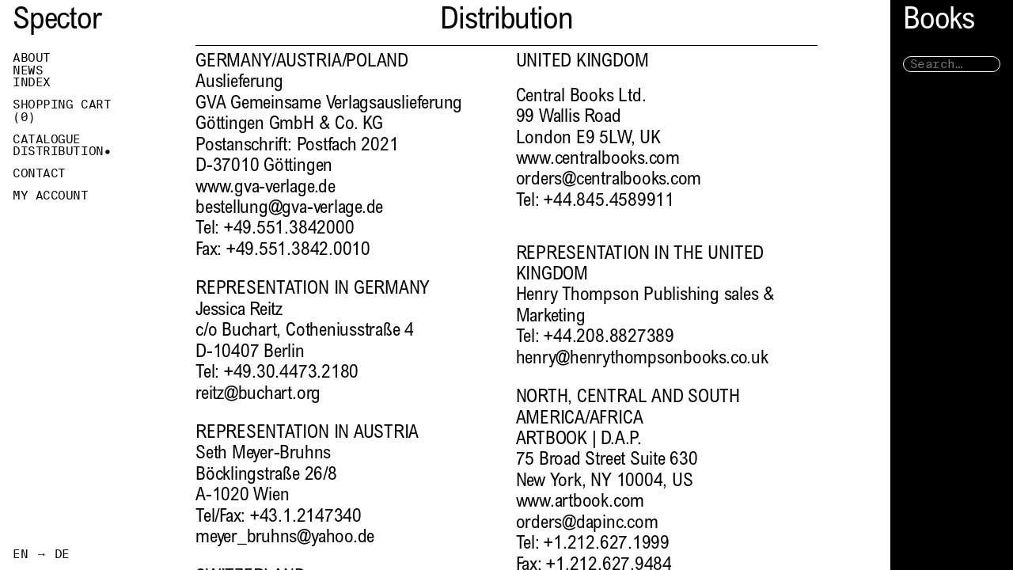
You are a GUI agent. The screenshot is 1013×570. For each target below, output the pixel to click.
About (32, 57)
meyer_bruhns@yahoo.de (284, 538)
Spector (57, 21)
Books (938, 21)
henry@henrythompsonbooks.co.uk (642, 359)
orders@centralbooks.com (609, 180)
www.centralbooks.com (598, 159)
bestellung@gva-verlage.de (289, 209)
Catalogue (47, 139)
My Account (51, 195)
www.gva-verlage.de (265, 188)
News (28, 70)
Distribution (58, 151)
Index (32, 82)
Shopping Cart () (62, 111)
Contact (39, 173)
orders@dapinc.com (587, 524)
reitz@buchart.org (258, 395)
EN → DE (41, 554)
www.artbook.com (580, 502)
